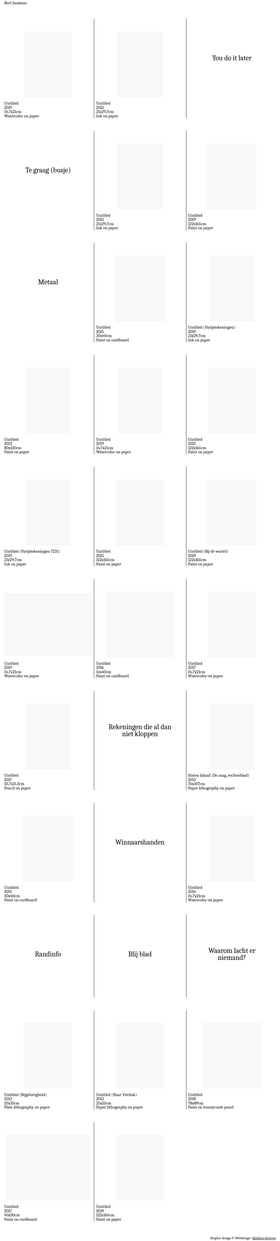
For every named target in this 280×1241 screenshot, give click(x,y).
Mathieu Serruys (264, 1238)
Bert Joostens (15, 3)
